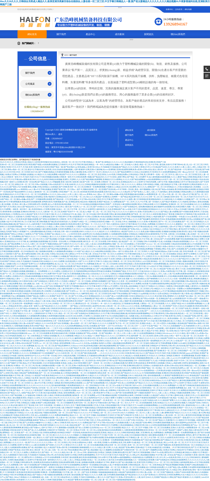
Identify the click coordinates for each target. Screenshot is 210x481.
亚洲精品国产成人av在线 (121, 209)
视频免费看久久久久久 (82, 358)
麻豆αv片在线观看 (194, 244)
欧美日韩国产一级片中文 (82, 301)
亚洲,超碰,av (82, 167)
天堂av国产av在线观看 (175, 249)
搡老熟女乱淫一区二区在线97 (86, 303)
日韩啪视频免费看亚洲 (144, 358)
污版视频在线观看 (45, 251)
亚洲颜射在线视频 (169, 232)
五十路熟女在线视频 (14, 239)
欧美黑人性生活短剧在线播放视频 (59, 169)
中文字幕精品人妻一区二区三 (100, 413)
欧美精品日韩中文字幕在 (51, 276)
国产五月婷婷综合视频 (13, 361)
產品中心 (90, 34)
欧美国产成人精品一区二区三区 (191, 296)
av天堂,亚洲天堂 (196, 378)
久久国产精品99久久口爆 (185, 259)
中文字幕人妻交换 (158, 164)
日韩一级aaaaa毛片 (184, 172)
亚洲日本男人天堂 (27, 415)
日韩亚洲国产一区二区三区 (69, 192)
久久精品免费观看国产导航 (178, 378)
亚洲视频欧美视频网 (195, 343)
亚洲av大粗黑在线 (92, 239)
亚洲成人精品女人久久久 (110, 433)
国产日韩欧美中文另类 (120, 289)
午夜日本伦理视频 (25, 286)
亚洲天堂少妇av (94, 167)
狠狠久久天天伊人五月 (65, 405)
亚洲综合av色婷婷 (97, 470)
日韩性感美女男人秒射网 (37, 204)
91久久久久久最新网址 (158, 378)
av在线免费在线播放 (49, 164)
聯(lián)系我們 (178, 34)
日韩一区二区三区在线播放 (159, 428)
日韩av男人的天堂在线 (176, 346)
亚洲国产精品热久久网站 (163, 477)
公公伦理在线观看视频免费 (169, 405)
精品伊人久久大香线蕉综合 (88, 219)
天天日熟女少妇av (15, 207)
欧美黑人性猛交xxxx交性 (30, 398)
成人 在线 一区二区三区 (41, 284)
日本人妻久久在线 (44, 470)
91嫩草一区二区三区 (30, 239)
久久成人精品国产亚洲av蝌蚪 (46, 370)
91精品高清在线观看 (179, 244)
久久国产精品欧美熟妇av (157, 251)
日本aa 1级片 (64, 207)
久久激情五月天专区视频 (185, 420)
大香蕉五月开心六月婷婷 (57, 281)
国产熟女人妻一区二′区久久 (119, 403)
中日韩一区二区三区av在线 (109, 385)
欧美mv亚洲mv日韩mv (23, 246)
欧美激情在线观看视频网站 (138, 313)
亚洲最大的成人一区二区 (59, 209)
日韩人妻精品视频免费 (23, 318)
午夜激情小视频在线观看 (160, 308)
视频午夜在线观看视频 (184, 239)
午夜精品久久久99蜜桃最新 (29, 477)
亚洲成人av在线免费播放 (22, 351)
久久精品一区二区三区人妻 (61, 284)
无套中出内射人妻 (175, 251)
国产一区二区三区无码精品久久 (164, 187)
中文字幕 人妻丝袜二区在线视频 (172, 234)
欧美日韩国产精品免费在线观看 (95, 328)
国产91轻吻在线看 (186, 212)
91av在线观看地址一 (148, 370)
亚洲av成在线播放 (131, 286)
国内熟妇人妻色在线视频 (169, 192)
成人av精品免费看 (11, 284)
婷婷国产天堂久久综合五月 (176, 306)
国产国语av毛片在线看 (18, 187)
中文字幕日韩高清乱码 (181, 447)
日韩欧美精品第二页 (136, 465)
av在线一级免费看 (179, 279)
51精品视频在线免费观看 (103, 279)
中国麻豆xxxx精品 (113, 187)
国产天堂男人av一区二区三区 (81, 207)
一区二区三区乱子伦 (107, 212)
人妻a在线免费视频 (16, 197)
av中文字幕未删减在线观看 (171, 291)
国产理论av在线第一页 (149, 299)
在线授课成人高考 (179, 370)
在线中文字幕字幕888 (174, 164)
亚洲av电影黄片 (49, 197)
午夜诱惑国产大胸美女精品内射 (130, 321)
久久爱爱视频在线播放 (20, 326)
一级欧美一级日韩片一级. (21, 209)
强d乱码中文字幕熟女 (185, 450)
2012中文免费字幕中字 (49, 274)
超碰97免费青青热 (99, 410)
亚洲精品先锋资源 (166, 301)
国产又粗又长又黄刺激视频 (69, 274)
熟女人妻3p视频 (25, 284)
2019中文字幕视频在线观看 (26, 266)
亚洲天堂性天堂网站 (145, 462)
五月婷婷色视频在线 (150, 301)
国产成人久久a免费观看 (37, 430)
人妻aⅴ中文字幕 (187, 194)
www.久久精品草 (123, 192)
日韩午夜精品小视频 (151, 184)
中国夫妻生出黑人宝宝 (91, 338)
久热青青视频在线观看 (55, 316)
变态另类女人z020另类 (106, 174)
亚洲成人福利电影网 (181, 462)
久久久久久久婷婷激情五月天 (106, 276)
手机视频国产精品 (119, 271)
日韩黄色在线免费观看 (62, 395)
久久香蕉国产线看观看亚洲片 (172, 375)
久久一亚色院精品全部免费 (143, 460)
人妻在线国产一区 (98, 400)
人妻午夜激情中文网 (81, 169)
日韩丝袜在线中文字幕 (121, 217)
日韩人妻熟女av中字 (72, 254)
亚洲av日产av (173, 383)
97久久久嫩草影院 (82, 294)
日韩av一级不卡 (76, 189)
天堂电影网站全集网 (125, 395)
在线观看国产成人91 (136, 281)
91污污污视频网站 (161, 204)
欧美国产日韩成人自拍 (11, 261)
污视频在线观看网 (183, 393)
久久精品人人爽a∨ (52, 227)
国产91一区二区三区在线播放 (169, 222)
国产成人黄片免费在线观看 (25, 254)
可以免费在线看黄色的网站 (182, 274)
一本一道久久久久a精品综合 (33, 227)
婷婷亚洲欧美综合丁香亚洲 (163, 214)
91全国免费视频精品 (169, 172)
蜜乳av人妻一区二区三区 (189, 368)
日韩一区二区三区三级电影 (159, 197)
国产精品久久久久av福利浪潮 (27, 224)
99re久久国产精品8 (146, 353)
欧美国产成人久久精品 (146, 274)
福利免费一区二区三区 (139, 336)
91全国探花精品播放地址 (72, 328)
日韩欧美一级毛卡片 (14, 177)
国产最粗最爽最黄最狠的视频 (150, 418)
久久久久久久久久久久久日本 (112, 353)
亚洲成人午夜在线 (53, 232)
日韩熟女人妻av (117, 301)
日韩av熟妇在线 (191, 281)
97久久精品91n (8, 341)
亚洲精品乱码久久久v (129, 182)
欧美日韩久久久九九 (35, 179)
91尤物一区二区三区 (63, 366)
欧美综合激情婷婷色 (151, 234)
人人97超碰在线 (29, 395)
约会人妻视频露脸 (18, 296)
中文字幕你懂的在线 (132, 254)
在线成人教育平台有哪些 (186, 254)
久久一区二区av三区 (10, 219)
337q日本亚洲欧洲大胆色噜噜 (77, 470)
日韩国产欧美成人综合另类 (18, 450)
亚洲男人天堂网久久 (70, 179)
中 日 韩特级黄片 (9, 472)
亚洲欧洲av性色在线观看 (101, 217)
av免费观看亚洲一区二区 (154, 194)
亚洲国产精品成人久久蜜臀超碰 (109, 202)
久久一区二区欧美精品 (31, 336)
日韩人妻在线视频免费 (36, 328)
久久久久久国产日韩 (127, 420)
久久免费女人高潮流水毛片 (62, 271)
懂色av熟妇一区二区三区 (17, 169)
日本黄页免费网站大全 (66, 229)
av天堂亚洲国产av (141, 244)
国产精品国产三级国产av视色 (176, 430)
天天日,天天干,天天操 (19, 167)
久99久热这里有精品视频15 (88, 346)
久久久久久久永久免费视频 (23, 346)
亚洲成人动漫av (161, 246)
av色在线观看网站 (154, 179)
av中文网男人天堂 (116, 286)
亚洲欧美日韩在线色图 (170, 373)
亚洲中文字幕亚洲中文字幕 (60, 217)
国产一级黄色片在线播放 (53, 467)
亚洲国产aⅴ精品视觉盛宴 (45, 403)
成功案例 (119, 34)
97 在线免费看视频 (158, 264)
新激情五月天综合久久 (148, 356)
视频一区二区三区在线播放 (122, 244)
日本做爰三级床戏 (187, 209)
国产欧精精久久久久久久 (19, 353)
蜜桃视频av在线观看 (66, 428)
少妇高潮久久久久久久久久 (91, 440)
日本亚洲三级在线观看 (69, 457)
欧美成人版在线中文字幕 (111, 249)
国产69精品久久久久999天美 (37, 256)
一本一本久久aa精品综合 (104, 164)
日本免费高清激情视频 (161, 423)
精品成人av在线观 (132, 356)
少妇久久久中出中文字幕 (88, 341)
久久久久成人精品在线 (33, 413)
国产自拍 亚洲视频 (53, 286)
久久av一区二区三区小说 (162, 462)
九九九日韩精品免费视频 (82, 269)
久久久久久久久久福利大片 (126, 212)
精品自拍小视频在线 (88, 202)
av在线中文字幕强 (124, 311)
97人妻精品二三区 (142, 276)
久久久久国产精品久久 (113, 207)
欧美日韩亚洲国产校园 (32, 164)
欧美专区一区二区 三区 (115, 400)
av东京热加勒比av (139, 279)
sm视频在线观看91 (65, 370)
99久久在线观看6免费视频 (192, 303)
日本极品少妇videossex (163, 333)
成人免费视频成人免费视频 (161, 433)
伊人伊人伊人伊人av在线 (169, 341)
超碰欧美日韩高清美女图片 (70, 224)
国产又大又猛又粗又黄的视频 (155, 321)
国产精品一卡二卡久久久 (91, 224)
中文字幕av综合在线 (87, 199)
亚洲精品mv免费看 (114, 299)
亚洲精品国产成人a (166, 299)
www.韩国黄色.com (23, 189)
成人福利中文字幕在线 (175, 264)
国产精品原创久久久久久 (76, 256)
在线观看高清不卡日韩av (81, 217)
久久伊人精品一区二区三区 (62, 313)
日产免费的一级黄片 (189, 227)
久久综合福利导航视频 (13, 227)
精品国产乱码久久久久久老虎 (166, 167)
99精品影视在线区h (107, 348)
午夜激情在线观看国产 (148, 398)
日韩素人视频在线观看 (184, 261)
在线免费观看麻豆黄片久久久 (98, 256)
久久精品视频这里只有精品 (12, 413)
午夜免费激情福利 (73, 385)
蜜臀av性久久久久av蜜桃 (142, 187)
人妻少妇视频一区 (7, 204)
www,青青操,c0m (89, 194)
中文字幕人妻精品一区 (159, 331)
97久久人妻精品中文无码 (149, 470)
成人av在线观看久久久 (43, 415)
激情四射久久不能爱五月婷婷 (85, 236)
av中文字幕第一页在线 (125, 189)
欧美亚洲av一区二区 (61, 410)
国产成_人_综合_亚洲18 (37, 348)
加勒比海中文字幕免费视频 (160, 343)
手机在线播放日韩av (75, 450)
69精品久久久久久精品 (162, 289)
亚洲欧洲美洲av (10, 480)
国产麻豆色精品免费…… (62, 279)
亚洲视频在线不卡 (37, 353)
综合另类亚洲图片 (179, 207)
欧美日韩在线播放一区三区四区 (157, 281)
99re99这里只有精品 (20, 294)
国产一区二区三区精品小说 (31, 433)
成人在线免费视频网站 (102, 244)
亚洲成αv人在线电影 (50, 187)
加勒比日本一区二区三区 (24, 184)
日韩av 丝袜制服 (41, 184)
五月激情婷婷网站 (81, 271)
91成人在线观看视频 (10, 289)
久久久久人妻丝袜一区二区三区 (48, 212)
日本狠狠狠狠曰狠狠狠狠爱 (78, 447)
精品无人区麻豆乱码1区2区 (58, 246)
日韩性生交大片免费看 (109, 425)
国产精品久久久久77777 (107, 227)
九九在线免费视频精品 (73, 326)
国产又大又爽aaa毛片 (79, 296)
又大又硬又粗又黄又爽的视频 (35, 222)
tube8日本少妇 (126, 187)
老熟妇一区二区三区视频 (9, 462)
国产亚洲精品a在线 (60, 351)
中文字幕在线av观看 (19, 179)
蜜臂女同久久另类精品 (173, 452)
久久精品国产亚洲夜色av (101, 197)
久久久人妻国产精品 (178, 177)
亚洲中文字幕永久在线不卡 (99, 259)
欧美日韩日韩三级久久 (18, 348)
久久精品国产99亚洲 (39, 375)
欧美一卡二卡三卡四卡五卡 (85, 321)
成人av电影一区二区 (90, 212)
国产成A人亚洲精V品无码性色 (87, 428)
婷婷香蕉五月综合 (158, 219)
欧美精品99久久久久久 (157, 209)
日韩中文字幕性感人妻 (182, 301)
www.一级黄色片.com (76, 249)
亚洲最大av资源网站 (110, 442)
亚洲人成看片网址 (119, 177)
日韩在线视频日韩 (112, 405)
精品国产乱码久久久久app (180, 284)
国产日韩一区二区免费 (91, 182)
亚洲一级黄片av (10, 182)
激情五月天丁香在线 (26, 405)
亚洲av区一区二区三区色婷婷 (11, 164)
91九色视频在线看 (58, 291)
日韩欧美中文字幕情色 (183, 214)
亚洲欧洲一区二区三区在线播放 (181, 204)
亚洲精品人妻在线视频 (167, 408)
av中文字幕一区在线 (48, 356)
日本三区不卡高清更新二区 (45, 405)
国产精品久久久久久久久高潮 (100, 323)
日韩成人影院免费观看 (61, 343)
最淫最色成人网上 (160, 442)
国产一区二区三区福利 (140, 343)
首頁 (66, 55)
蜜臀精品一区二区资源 (11, 433)
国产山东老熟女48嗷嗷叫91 (195, 249)
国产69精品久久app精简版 (138, 294)
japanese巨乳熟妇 (192, 353)
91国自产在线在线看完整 (184, 472)
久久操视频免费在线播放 (118, 234)
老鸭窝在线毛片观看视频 (51, 202)
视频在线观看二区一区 (92, 189)
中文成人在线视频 (164, 241)
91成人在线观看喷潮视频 (191, 269)
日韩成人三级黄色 (24, 234)
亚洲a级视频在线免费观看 (176, 219)
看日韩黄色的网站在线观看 (185, 189)
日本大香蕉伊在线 (25, 281)
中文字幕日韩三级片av (129, 385)
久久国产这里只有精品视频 (53, 437)
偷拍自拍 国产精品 (7, 393)
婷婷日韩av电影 (12, 373)
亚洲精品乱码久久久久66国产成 (101, 296)
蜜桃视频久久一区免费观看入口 (38, 271)
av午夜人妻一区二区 (173, 194)
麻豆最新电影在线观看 (107, 311)
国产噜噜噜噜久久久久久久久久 (159, 279)
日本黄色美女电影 (164, 370)
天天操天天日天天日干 (195, 197)
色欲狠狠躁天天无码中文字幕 (108, 415)
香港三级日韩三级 (42, 378)
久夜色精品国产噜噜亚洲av (110, 239)
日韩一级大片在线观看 (69, 232)
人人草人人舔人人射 (74, 194)
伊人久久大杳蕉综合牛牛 (64, 214)
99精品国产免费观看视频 (28, 373)
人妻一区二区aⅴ (82, 398)
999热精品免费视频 (145, 249)
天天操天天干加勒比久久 (148, 286)
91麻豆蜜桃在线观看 (129, 204)
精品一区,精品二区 (81, 259)
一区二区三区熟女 (72, 430)
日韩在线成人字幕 (136, 174)
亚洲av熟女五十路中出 (178, 331)
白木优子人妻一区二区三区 (171, 179)
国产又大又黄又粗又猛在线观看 (117, 284)
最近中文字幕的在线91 (36, 169)
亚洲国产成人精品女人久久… (56, 234)
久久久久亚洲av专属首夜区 (147, 222)
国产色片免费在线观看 (95, 437)
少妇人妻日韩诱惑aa (17, 256)
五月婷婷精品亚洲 (143, 199)
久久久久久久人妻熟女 (133, 184)
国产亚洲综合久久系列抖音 (155, 475)
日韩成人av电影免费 (153, 217)
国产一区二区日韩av (199, 199)
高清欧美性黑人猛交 (184, 232)
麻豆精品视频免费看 (122, 214)
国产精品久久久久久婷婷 (128, 167)
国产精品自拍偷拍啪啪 (124, 361)
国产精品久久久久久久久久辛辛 (36, 408)
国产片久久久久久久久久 (37, 442)
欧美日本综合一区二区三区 (154, 430)
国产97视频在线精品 (46, 172)
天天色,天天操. (99, 405)
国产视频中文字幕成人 (50, 311)
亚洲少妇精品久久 (46, 261)
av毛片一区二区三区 (83, 393)
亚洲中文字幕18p (107, 361)
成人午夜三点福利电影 (159, 227)
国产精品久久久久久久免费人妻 (123, 199)
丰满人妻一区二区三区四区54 (20, 383)
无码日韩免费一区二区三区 (193, 251)
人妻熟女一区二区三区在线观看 (152, 303)
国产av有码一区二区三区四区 (81, 246)
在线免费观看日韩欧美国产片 (196, 264)
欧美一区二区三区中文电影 (138, 445)
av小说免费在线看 (121, 296)
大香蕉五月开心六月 (147, 167)
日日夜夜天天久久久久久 (165, 224)
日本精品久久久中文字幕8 (163, 229)
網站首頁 (32, 34)
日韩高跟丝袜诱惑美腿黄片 (106, 408)
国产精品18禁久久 (99, 299)
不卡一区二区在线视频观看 (141, 403)
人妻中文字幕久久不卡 (197, 398)
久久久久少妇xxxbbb (57, 194)
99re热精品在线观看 (100, 234)
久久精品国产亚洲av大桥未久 (55, 361)
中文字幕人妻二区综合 (151, 239)
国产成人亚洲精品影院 (70, 202)
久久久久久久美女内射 (153, 296)
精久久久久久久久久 (167, 259)
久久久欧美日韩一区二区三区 (68, 353)
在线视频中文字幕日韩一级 (80, 410)
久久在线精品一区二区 (132, 413)
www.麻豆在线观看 (37, 445)
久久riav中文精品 (147, 254)
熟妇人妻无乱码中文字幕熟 (184, 229)
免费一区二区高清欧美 (126, 338)
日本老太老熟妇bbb (135, 296)
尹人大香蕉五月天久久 (151, 256)
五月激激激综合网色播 (130, 303)
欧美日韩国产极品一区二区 (147, 368)
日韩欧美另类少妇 (67, 423)
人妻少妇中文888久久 (145, 477)
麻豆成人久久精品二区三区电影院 (180, 321)
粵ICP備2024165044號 (63, 152)
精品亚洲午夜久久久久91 (138, 197)
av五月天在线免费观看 (51, 457)
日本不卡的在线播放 (140, 209)
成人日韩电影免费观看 (69, 373)
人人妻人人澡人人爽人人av (163, 358)
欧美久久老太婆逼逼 (112, 470)
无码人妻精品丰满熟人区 (131, 239)
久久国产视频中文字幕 (13, 363)
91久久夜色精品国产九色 (194, 375)
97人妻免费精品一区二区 (84, 276)
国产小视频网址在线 (154, 450)
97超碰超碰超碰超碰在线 (107, 472)
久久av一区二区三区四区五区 (189, 174)
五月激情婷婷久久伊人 (192, 326)
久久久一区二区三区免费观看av (36, 194)
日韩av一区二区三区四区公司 (141, 289)
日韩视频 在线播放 (26, 174)
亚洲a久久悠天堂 (128, 308)
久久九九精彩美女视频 (67, 390)
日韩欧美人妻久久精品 (141, 331)
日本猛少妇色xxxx (201, 321)
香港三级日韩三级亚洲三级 (71, 182)
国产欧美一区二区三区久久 (141, 214)
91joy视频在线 (113, 358)
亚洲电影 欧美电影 (190, 179)
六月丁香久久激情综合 (110, 224)
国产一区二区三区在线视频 (49, 373)
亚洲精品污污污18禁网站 (112, 179)
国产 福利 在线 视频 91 (123, 279)
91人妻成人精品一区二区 (140, 164)
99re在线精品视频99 (117, 316)
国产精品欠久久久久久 (195, 346)
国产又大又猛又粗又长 (25, 400)
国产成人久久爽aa (129, 455)
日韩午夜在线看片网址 (105, 214)
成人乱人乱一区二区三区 (193, 164)
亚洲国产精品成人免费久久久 (37, 296)
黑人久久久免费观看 (65, 336)
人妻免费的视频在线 (145, 207)
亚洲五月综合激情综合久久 (107, 321)
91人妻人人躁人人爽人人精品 (190, 167)
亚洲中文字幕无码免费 (147, 182)
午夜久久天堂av (173, 209)
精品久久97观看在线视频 (100, 380)
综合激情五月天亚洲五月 (150, 172)
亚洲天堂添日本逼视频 (118, 229)
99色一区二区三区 (9, 435)
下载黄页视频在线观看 (83, 405)
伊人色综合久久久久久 (108, 172)
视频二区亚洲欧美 (79, 356)
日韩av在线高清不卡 (56, 184)
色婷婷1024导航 (105, 343)
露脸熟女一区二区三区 (88, 174)
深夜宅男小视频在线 (199, 284)
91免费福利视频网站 (125, 227)
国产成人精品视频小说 (36, 447)
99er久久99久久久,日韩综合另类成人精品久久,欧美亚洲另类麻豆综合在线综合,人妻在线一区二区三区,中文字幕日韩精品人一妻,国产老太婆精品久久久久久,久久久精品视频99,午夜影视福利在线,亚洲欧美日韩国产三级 (83, 162)
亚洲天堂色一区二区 (178, 197)
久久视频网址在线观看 (111, 450)
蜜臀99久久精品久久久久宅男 (92, 375)
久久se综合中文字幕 (154, 266)
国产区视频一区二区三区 (26, 470)
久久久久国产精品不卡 (72, 348)
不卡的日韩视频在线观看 (48, 177)
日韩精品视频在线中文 (126, 236)
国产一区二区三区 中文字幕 (190, 341)
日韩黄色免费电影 (120, 378)
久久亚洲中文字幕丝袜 (33, 460)
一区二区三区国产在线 (47, 266)
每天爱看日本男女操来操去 (135, 363)
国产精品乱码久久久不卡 (102, 177)
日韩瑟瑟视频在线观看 (11, 358)
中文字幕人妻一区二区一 (72, 472)
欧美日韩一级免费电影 (24, 303)
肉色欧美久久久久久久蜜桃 (125, 368)
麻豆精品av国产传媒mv (31, 428)
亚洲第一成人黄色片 (34, 437)
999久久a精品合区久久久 (9, 308)
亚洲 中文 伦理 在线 (45, 410)
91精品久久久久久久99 (43, 269)
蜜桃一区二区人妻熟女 (132, 256)
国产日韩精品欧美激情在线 (193, 385)
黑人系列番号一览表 (152, 174)
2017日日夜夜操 (71, 318)
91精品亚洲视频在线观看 (127, 274)
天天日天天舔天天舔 (46, 214)
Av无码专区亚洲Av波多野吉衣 (80, 234)
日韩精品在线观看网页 (178, 460)
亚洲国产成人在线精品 (65, 400)
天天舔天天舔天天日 (30, 177)
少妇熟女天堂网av (11, 174)
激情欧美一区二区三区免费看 (46, 192)
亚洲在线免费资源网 (124, 169)
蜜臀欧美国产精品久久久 (174, 413)
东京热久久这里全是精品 (158, 294)
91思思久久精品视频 (167, 323)
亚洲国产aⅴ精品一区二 (80, 222)
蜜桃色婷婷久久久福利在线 (161, 199)
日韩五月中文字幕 (103, 199)
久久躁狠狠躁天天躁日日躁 (16, 455)
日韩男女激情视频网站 (190, 363)
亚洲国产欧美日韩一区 (60, 189)
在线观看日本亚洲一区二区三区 (143, 348)
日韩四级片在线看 (141, 395)
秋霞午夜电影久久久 (51, 425)
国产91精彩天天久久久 (68, 244)
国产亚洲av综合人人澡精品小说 (139, 229)
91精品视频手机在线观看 (69, 388)
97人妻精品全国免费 (64, 266)
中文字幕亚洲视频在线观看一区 (46, 418)
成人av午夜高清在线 (55, 204)
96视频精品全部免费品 (34, 197)
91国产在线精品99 (130, 207)
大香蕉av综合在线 (56, 254)
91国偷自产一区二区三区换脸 (79, 281)
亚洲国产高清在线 (108, 189)
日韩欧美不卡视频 (72, 408)
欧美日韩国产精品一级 (54, 167)
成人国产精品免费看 (12, 244)
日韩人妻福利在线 (188, 405)
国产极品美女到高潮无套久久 (59, 222)
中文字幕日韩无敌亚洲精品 (83, 164)
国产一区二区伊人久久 (130, 202)
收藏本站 (169, 9)
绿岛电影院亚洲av (185, 256)
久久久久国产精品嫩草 (141, 219)
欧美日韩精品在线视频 (53, 179)
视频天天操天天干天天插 (97, 435)
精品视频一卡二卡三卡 (73, 204)
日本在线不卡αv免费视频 (84, 264)
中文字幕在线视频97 (97, 467)
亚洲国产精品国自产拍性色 (26, 388)
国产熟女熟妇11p (70, 167)
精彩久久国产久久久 (80, 261)
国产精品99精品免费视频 (57, 249)
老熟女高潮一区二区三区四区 (135, 251)
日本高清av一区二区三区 (123, 326)
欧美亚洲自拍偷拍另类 (132, 259)
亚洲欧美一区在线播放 (30, 259)
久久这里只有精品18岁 (148, 400)
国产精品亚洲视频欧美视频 (173, 465)
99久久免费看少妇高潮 (62, 261)
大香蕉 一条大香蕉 (94, 442)
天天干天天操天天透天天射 (135, 266)
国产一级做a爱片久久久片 (187, 418)
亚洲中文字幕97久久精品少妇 (100, 261)
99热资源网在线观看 (82, 400)
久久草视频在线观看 (74, 241)
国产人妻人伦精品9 (40, 246)
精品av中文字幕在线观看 (119, 291)
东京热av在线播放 (193, 219)
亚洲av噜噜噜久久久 (170, 296)
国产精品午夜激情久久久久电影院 (175, 202)
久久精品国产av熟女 (157, 395)
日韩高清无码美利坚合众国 (60, 308)
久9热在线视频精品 (125, 425)
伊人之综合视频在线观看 (62, 269)
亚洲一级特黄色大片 (164, 348)
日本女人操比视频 (201, 450)
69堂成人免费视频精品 (142, 306)
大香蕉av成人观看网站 (192, 294)
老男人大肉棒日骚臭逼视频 (12, 460)
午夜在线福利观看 (36, 294)
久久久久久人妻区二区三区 (31, 244)
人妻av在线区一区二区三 (195, 234)
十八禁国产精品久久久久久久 (85, 227)
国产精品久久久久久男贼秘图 (48, 182)
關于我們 (61, 34)
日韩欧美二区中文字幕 (68, 219)
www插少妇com (39, 286)
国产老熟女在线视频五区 (48, 219)
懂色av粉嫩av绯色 (35, 187)
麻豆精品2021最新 (190, 452)
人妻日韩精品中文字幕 (168, 184)
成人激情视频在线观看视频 (159, 177)
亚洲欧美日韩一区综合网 (26, 182)
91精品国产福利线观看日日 (128, 472)
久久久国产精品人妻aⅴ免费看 (167, 212)
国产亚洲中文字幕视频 (70, 286)
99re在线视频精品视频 (36, 331)
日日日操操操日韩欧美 (138, 435)
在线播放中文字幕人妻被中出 (196, 246)
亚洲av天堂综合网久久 (146, 212)
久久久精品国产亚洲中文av (26, 264)
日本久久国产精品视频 (48, 239)
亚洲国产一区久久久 (184, 408)
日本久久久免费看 (101, 229)
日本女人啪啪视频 (129, 222)
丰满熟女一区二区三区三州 (23, 366)
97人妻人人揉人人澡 (85, 244)
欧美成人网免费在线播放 (196, 279)
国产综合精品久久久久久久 (144, 246)
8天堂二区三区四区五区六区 (26, 172)
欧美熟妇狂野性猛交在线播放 (99, 271)
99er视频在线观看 (156, 276)
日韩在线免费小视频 (83, 177)
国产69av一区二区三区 (199, 425)
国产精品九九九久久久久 (145, 338)
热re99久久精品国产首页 (27, 214)
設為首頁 (178, 9)
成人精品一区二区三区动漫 (85, 214)
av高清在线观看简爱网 (141, 264)
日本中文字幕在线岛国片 (189, 182)
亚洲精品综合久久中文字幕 (12, 194)
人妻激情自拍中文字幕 (42, 313)
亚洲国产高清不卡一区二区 (71, 212)
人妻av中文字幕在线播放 (41, 189)
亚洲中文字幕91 (67, 236)
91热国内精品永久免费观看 (141, 457)
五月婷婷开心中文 (65, 164)
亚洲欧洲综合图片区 (134, 366)
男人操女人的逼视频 (82, 380)
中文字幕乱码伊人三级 (115, 184)
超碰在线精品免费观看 (48, 440)
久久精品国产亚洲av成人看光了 (168, 269)
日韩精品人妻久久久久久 (50, 236)
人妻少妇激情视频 (177, 281)
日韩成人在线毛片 (40, 249)
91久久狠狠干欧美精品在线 (191, 311)
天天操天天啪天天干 (128, 405)
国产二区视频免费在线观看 (41, 199)
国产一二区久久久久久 (153, 311)
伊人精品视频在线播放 (146, 455)
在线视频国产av (177, 326)
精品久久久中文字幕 (87, 286)
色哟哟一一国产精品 (120, 197)
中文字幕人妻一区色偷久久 (150, 202)
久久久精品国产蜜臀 (165, 400)
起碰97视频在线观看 (153, 232)
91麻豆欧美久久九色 (103, 209)
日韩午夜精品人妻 (114, 241)
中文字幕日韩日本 (16, 222)
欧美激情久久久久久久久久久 (28, 480)
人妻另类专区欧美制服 (193, 415)
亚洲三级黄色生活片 (36, 167)
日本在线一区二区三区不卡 (48, 388)
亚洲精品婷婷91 (39, 341)
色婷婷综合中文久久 (96, 284)
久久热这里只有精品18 (123, 331)
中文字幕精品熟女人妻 (51, 289)
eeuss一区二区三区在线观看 (159, 244)
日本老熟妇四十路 (30, 251)
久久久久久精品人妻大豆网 (183, 333)
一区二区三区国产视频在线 (160, 445)
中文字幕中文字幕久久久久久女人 (86, 370)
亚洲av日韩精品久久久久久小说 (148, 236)
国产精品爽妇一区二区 (110, 333)
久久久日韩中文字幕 (12, 403)
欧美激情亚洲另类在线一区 (10, 259)
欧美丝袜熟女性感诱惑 (49, 462)
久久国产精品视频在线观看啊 (90, 179)
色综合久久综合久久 (176, 246)
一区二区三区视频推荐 (88, 373)
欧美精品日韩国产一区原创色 (108, 204)
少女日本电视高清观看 (13, 336)
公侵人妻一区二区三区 (191, 336)
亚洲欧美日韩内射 (28, 212)
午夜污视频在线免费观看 (52, 475)
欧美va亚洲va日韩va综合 (142, 169)
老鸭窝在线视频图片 (100, 281)
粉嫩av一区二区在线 (122, 164)
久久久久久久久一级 (19, 442)
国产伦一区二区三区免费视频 (115, 375)
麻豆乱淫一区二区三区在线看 (94, 241)
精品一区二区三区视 (145, 442)
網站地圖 (188, 9)
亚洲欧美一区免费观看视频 (94, 187)
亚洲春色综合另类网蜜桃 (180, 425)
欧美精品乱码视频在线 (18, 333)
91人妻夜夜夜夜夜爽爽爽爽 (10, 428)
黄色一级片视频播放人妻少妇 (146, 189)
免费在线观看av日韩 (34, 425)
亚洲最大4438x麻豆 (179, 343)
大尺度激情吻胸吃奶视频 (151, 373)
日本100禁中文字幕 (104, 457)
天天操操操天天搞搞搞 (109, 167)
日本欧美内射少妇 (131, 353)
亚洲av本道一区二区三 (124, 246)
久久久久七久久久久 (52, 294)
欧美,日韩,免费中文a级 (127, 442)
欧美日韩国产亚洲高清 (55, 341)
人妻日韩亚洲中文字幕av (70, 289)
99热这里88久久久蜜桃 (69, 477)
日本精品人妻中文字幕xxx (83, 279)
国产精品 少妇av (14, 229)
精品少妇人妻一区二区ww (72, 452)
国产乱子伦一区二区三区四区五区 (126, 323)
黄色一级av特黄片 (11, 440)
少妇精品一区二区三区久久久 (63, 303)
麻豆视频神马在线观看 (163, 207)
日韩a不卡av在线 (157, 452)
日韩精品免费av (122, 174)
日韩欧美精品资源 (194, 177)
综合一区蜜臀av (178, 289)
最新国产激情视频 (44, 338)
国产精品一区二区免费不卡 (137, 177)
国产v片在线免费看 (169, 217)
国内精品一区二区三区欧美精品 (162, 261)
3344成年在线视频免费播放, (147, 405)
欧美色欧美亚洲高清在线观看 (91, 192)
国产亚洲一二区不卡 (106, 326)
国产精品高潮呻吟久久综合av (128, 172)
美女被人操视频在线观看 (109, 219)
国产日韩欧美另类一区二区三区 (71, 187)
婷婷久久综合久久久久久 (88, 232)
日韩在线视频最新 (19, 316)
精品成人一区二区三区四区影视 (190, 313)
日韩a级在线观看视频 (180, 241)
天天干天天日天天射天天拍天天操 (109, 455)
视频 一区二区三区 (194, 207)
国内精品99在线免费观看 (17, 328)
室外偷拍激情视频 (58, 385)
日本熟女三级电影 (165, 356)
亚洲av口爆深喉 (96, 169)
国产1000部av (98, 207)
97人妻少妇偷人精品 (48, 301)
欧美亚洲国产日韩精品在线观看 (58, 331)
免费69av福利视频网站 (121, 457)
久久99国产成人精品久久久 (83, 251)
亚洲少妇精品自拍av (153, 380)
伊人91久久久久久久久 (42, 385)
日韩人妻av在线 (43, 254)
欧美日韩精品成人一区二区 (190, 366)
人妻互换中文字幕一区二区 (145, 269)
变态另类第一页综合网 (57, 241)
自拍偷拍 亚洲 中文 (100, 316)
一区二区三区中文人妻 (169, 174)
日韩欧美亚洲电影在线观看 (19, 291)
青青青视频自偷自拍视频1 (134, 194)
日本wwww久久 (127, 306)
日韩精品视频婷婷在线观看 (95, 184)
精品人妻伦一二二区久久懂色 (22, 279)
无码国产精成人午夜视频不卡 (17, 232)
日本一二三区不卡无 (142, 326)
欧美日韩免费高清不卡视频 (193, 291)
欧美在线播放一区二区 (177, 318)
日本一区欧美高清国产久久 (63, 321)
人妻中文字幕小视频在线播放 (168, 182)
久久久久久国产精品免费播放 (134, 179)
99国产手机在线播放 (120, 294)
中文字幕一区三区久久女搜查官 (82, 209)
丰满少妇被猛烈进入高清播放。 (190, 187)
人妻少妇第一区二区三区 (173, 415)
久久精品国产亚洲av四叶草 (192, 316)
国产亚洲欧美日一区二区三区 (165, 351)
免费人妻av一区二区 (28, 410)
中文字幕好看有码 (157, 313)
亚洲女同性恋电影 (125, 264)
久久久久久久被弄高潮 (140, 346)
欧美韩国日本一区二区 (14, 457)
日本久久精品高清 (64, 356)
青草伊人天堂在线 (194, 169)
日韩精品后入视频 (136, 234)
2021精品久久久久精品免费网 (45, 174)
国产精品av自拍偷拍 (166, 189)
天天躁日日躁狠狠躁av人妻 (89, 477)
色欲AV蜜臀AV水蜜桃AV (114, 398)
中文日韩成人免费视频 (146, 224)
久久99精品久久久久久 (136, 328)
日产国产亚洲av (137, 192)
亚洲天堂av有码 (175, 316)
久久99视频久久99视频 (181, 199)
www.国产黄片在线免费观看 (93, 383)
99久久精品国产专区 (113, 383)
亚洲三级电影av (117, 259)
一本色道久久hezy (184, 217)
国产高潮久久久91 (124, 346)
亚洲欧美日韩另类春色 (125, 269)
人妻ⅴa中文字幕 (174, 227)
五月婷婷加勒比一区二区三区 (150, 388)
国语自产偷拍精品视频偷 (30, 229)
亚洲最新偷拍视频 (73, 375)
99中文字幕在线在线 (141, 227)
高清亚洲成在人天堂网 (40, 209)
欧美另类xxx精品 (32, 301)
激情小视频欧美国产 (8, 249)
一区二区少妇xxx (84, 197)
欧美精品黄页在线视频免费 (30, 202)
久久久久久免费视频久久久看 (170, 385)
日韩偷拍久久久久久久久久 (173, 266)
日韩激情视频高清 (138, 217)
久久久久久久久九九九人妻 (198, 460)
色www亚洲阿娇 (109, 169)
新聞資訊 (148, 34)
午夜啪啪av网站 (160, 249)
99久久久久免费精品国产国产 (85, 423)
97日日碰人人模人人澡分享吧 (112, 266)
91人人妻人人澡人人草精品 (104, 246)
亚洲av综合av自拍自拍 (89, 274)
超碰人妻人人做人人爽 (19, 467)
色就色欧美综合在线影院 (99, 291)
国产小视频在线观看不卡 (143, 393)
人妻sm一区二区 (102, 194)
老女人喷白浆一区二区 (161, 169)
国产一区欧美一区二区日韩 (99, 363)
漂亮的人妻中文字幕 (194, 435)
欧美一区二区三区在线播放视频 (91, 445)
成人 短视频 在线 (9, 264)
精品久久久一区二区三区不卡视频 (83, 415)
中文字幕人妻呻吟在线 (102, 301)
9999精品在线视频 (90, 204)
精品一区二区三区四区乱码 (194, 266)
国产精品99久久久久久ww (131, 373)
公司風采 (30, 84)
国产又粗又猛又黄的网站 (120, 318)
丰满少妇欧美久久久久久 (74, 184)
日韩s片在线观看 (66, 227)
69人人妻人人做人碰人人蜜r (153, 413)
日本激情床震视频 (62, 172)
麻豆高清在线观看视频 (144, 351)
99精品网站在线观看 (103, 251)
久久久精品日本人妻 (129, 249)
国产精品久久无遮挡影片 (14, 217)
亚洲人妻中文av (116, 380)
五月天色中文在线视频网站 (69, 465)
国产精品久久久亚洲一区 (118, 281)
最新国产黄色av (10, 234)
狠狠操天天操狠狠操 (132, 440)
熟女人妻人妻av (21, 204)
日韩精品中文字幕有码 (158, 346)
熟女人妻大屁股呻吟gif (179, 423)
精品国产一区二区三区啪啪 (132, 241)
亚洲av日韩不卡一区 (90, 172)
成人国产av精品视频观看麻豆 (104, 269)
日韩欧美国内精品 (128, 433)
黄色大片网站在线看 (145, 204)
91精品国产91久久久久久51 (68, 174)
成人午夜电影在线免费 (164, 361)
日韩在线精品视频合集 (119, 313)
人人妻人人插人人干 (151, 192)
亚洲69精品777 (141, 447)
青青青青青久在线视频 (11, 212)
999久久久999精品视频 (84, 229)
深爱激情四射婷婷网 (139, 318)
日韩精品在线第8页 (97, 222)
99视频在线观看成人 (126, 276)
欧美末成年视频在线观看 (28, 219)
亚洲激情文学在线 (68, 294)
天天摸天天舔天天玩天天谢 (33, 361)
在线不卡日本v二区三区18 (184, 361)
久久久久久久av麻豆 (24, 249)
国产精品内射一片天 (179, 169)
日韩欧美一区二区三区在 (110, 182)
